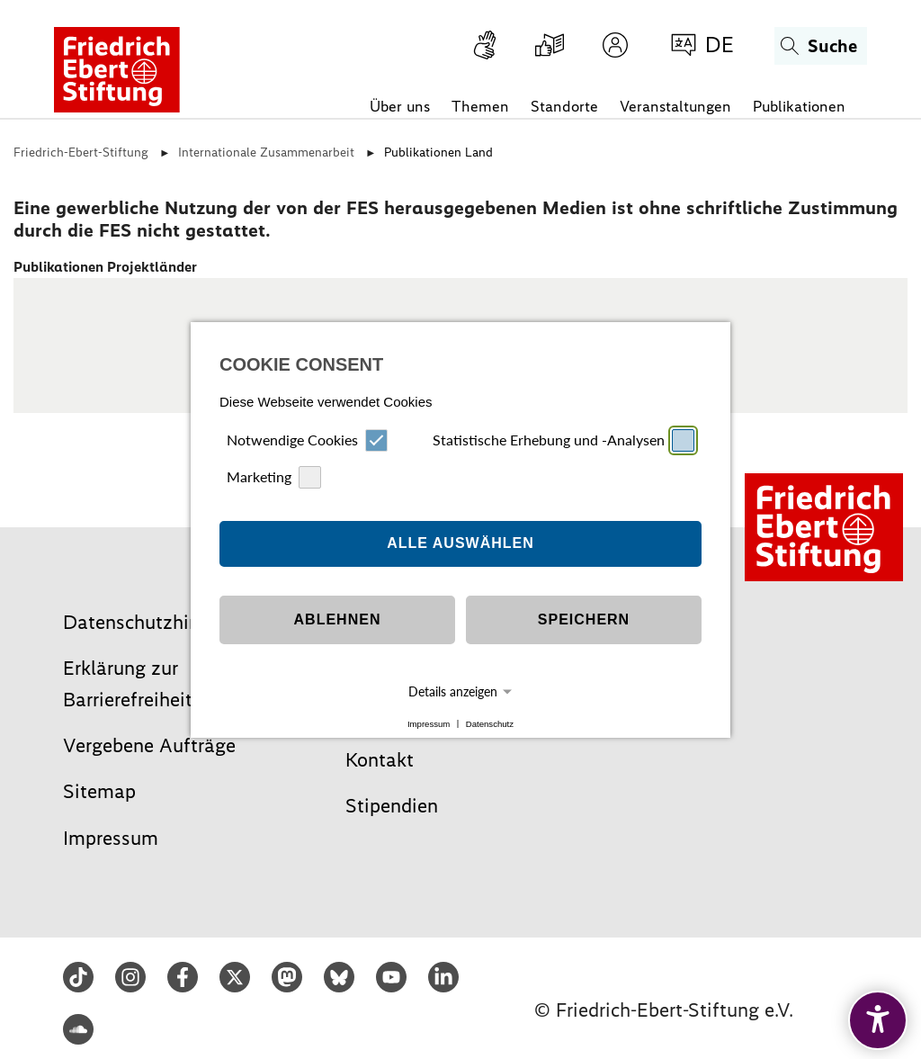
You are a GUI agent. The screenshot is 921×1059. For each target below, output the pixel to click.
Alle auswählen (460, 532)
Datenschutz (490, 712)
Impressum (428, 712)
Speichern (584, 608)
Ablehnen (337, 608)
